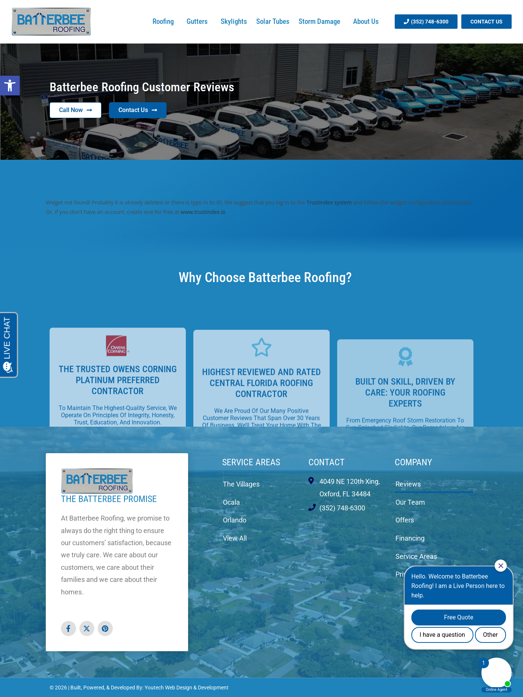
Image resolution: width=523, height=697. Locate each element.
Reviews (408, 484)
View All (235, 538)
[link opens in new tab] (68, 628)
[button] (10, 85)
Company (413, 462)
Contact (326, 462)
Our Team (410, 502)
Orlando (234, 520)
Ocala (231, 502)
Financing (410, 538)
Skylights (234, 21)
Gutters (199, 21)
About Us (368, 21)
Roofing (165, 21)
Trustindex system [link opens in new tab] (329, 202)
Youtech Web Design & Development (187, 688)
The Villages (241, 484)
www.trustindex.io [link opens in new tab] (203, 211)
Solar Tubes (273, 21)
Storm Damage (321, 21)
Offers (404, 520)
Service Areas (251, 462)
